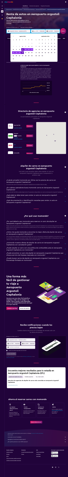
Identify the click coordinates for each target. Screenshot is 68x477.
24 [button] (13, 55)
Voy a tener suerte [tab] (40, 376)
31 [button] (13, 58)
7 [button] (25, 46)
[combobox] (12, 27)
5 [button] (19, 46)
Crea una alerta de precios (57, 410)
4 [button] (16, 46)
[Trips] (2, 15)
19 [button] (19, 52)
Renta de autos (9, 9)
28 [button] (25, 55)
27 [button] (22, 55)
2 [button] (42, 43)
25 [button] (16, 55)
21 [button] (25, 52)
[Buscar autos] (2, 11)
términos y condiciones (27, 356)
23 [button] (31, 52)
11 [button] (16, 49)
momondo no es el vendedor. (37, 437)
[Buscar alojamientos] (2, 8)
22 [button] (28, 52)
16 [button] (31, 49)
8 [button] (28, 46)
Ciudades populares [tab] (29, 376)
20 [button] (22, 52)
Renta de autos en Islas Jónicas (29, 9)
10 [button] (13, 49)
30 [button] (31, 55)
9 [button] (42, 46)
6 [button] (22, 46)
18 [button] (16, 52)
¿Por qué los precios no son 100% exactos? (37, 442)
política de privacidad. (10, 357)
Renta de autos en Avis (12, 385)
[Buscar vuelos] (2, 6)
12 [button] (19, 49)
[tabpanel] (36, 81)
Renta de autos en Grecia (17, 9)
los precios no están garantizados (37, 433)
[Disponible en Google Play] (54, 453)
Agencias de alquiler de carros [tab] (15, 376)
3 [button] (13, 46)
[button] (2, 2)
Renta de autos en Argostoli (41, 9)
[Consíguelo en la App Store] (54, 456)
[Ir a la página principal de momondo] (9, 2)
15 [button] (28, 49)
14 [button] (25, 49)
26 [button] (19, 55)
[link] (29, 126)
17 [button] (13, 52)
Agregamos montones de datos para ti (37, 439)
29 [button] (28, 55)
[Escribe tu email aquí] (22, 347)
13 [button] (22, 49)
